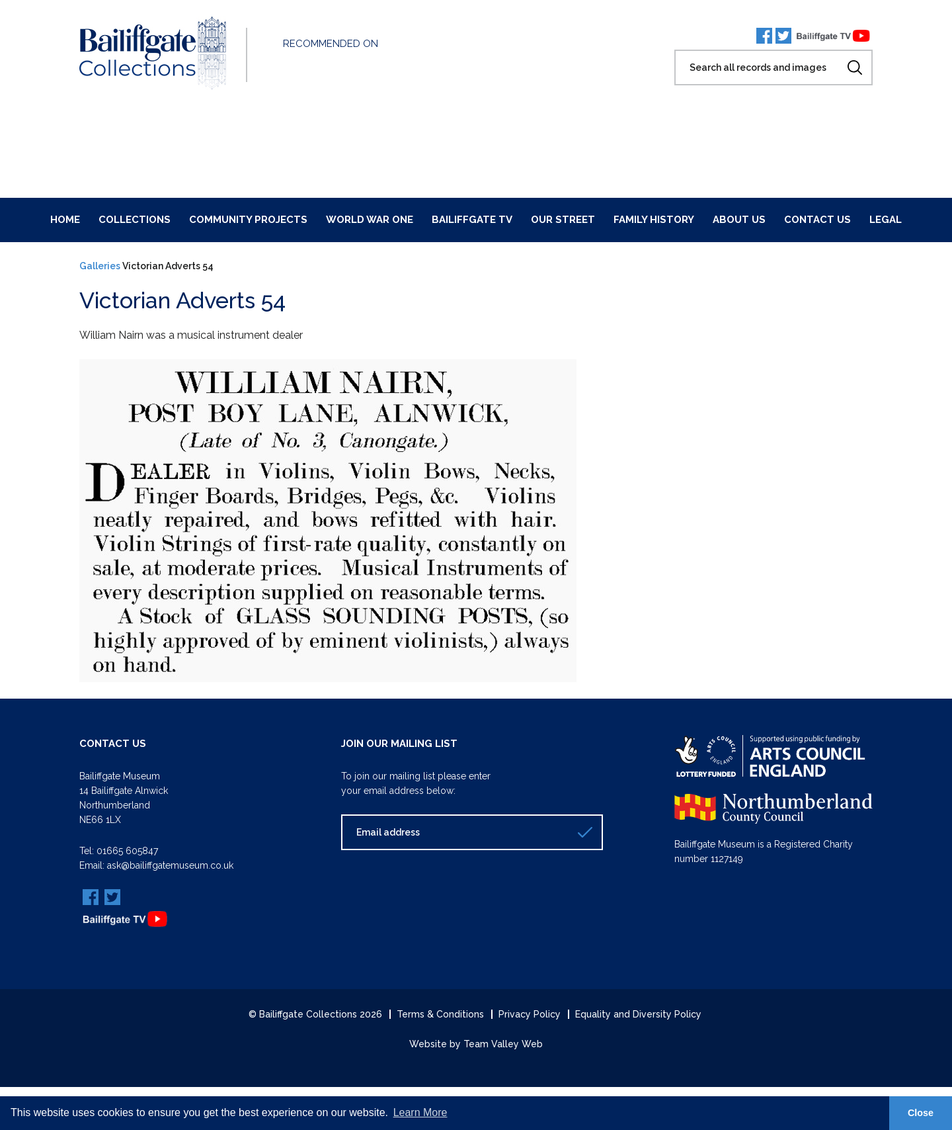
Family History (654, 220)
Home (65, 220)
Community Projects (248, 220)
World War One (369, 220)
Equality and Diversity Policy (638, 1014)
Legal (885, 220)
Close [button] (920, 1113)
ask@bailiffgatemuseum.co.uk (170, 865)
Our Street (563, 220)
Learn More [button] (420, 1112)
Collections (135, 220)
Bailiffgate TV (472, 220)
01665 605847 (127, 851)
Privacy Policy (529, 1014)
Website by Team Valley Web (476, 1044)
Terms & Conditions (440, 1014)
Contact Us (817, 220)
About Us (739, 220)
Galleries (99, 266)
